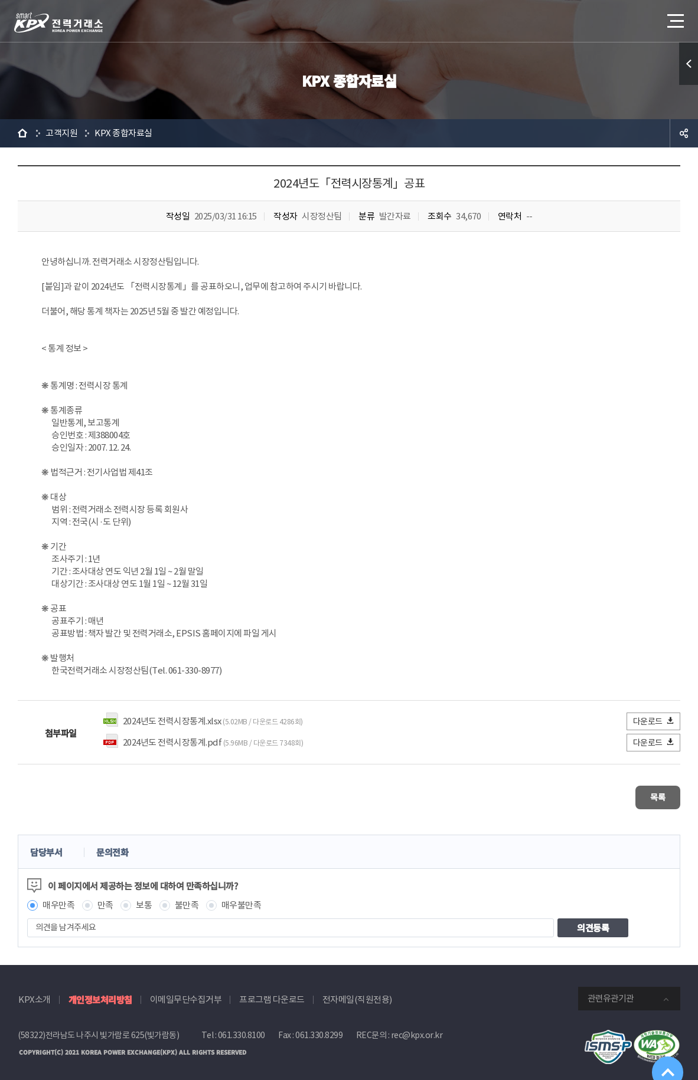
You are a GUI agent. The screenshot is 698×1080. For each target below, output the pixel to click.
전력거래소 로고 (58, 22)
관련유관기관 (611, 993)
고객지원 (61, 133)
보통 (144, 899)
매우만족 (58, 899)
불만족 (187, 899)
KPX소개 (34, 994)
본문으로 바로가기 (0, 0)
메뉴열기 (674, 17)
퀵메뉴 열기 (688, 63)
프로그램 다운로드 (272, 994)
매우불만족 (241, 899)
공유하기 (684, 133)
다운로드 (654, 721)
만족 (105, 899)
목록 (645, 795)
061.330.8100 (241, 1030)
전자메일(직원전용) (357, 994)
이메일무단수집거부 (186, 994)
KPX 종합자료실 (123, 133)
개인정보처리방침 (100, 994)
